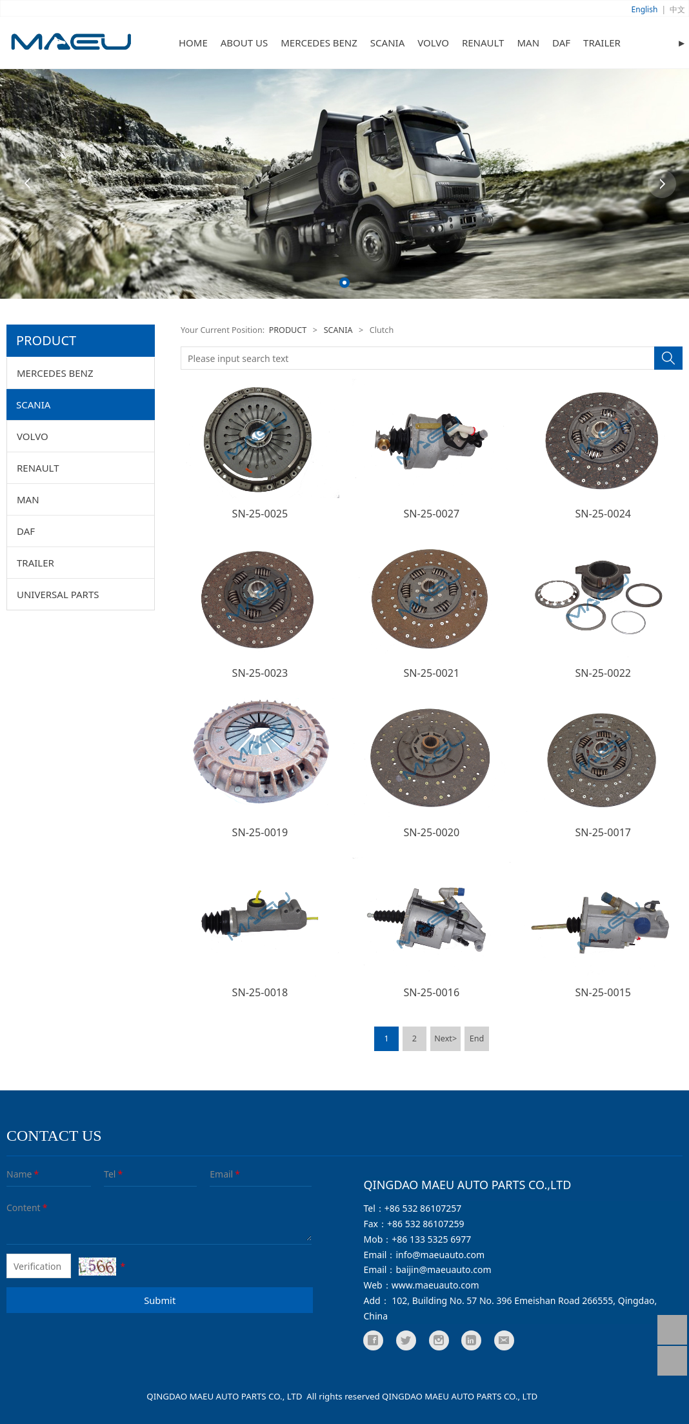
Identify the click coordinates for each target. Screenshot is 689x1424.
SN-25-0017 (603, 832)
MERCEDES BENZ (319, 42)
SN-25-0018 (260, 992)
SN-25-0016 (432, 992)
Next (662, 184)
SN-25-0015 (603, 992)
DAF (561, 42)
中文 (677, 9)
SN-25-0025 (260, 513)
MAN (528, 42)
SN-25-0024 (603, 513)
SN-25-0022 (603, 673)
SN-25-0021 (432, 673)
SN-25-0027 (432, 513)
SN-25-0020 (432, 832)
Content (15, 1207)
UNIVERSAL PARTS (58, 594)
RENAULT (483, 42)
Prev (27, 184)
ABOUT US (244, 42)
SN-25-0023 (260, 673)
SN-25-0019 (260, 832)
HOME (193, 42)
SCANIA (387, 42)
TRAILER (602, 42)
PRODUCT (288, 330)
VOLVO (433, 42)
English (645, 9)
